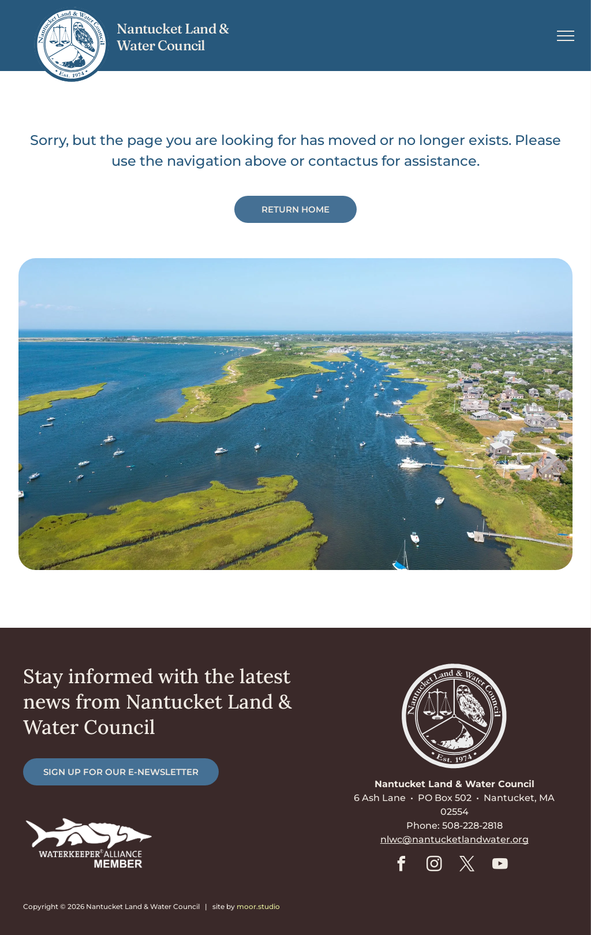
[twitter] (467, 865)
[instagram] (434, 865)
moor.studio (258, 906)
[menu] (566, 36)
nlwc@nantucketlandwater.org (454, 839)
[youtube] (500, 865)
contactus (343, 160)
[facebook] (401, 865)
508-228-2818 (472, 825)
